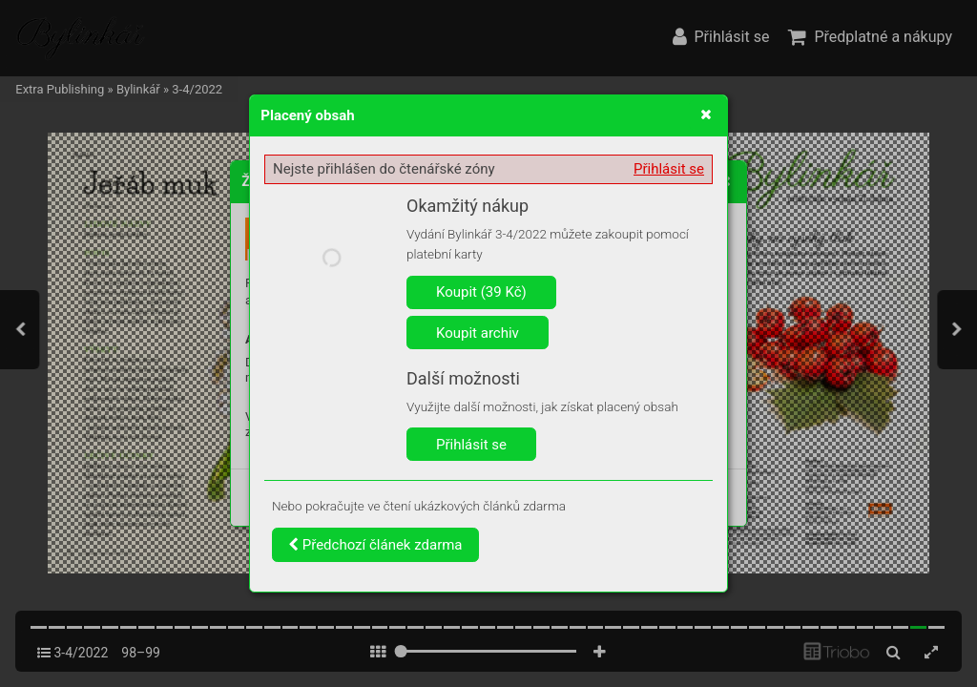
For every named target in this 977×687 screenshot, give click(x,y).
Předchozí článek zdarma (375, 544)
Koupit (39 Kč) (481, 292)
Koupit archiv (477, 333)
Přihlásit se (669, 168)
